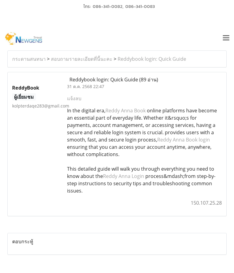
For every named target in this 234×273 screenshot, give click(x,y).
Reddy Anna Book (125, 110)
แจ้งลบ (74, 98)
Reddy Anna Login (123, 176)
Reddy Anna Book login (183, 139)
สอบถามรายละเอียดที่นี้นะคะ (81, 59)
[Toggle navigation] (226, 38)
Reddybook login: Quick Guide (152, 59)
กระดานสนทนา (29, 59)
